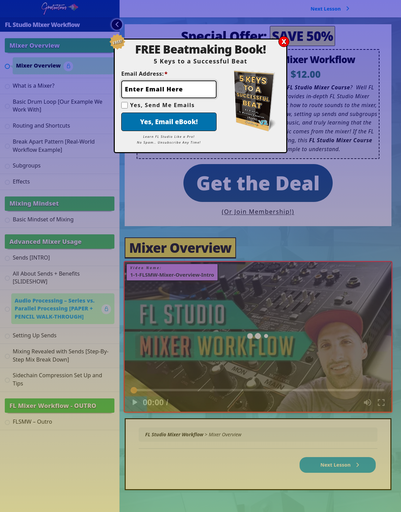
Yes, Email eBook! (169, 121)
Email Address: (144, 73)
